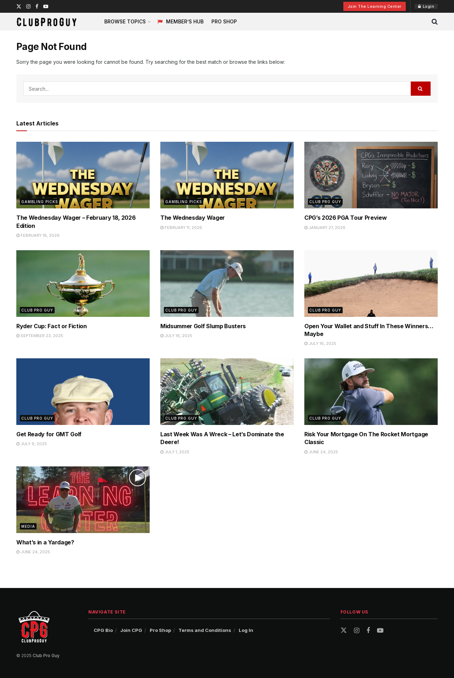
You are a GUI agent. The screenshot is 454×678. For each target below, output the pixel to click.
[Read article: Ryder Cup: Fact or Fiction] (83, 283)
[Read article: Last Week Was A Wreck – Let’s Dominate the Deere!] (227, 391)
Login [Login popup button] (426, 6)
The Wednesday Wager (192, 217)
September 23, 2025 (39, 335)
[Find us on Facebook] (368, 631)
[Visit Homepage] (46, 21)
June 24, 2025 (321, 451)
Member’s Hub (180, 21)
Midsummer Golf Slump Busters (203, 326)
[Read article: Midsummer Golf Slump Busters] (227, 283)
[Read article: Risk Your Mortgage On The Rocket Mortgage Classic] (371, 391)
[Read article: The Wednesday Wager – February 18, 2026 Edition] (83, 175)
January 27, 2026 (324, 227)
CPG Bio (103, 630)
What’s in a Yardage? (45, 542)
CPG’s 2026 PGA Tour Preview (345, 217)
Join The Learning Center (375, 6)
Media (28, 526)
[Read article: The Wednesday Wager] (227, 175)
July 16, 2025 (176, 335)
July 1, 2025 (174, 451)
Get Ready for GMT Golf (49, 434)
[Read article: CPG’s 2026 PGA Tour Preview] (371, 175)
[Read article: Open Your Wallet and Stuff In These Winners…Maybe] (371, 283)
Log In (246, 630)
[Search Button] (435, 21)
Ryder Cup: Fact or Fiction (51, 326)
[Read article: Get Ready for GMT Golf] (83, 391)
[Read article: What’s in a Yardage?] (83, 499)
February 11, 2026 (181, 227)
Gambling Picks (39, 202)
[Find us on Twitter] (343, 630)
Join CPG (131, 630)
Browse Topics (125, 21)
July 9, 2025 (31, 443)
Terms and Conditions (204, 630)
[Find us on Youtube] (380, 631)
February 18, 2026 (38, 235)
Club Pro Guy (325, 202)
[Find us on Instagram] (356, 631)
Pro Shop (224, 21)
